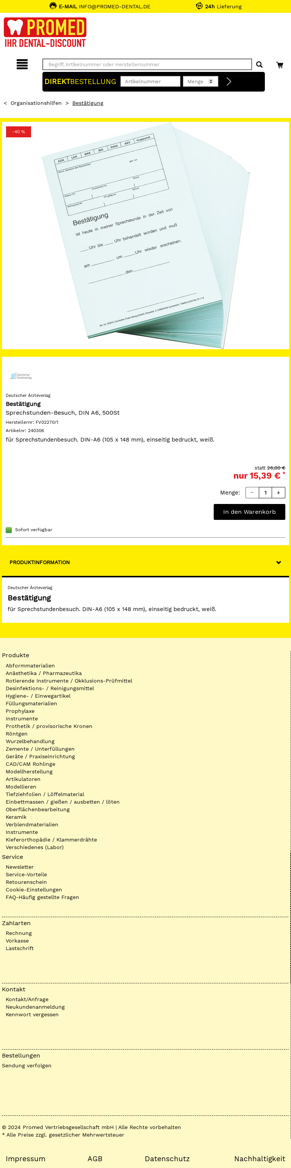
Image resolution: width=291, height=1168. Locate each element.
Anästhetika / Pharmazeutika (44, 673)
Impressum (25, 1159)
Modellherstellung (29, 771)
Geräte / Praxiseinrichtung (40, 756)
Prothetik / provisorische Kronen (49, 726)
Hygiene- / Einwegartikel (38, 696)
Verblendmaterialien (32, 824)
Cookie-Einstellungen (34, 889)
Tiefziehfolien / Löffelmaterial (45, 794)
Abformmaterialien (30, 666)
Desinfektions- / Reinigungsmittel (50, 688)
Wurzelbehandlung (30, 741)
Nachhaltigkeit (259, 1159)
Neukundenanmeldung (35, 1007)
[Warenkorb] (280, 63)
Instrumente (22, 718)
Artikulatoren (23, 779)
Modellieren (21, 787)
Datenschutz (167, 1159)
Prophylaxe (20, 711)
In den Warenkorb (249, 511)
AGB (95, 1159)
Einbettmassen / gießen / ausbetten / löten (63, 802)
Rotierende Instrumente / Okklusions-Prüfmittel (69, 681)
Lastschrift (20, 948)
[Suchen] (259, 64)
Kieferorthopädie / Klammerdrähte (51, 840)
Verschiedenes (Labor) (35, 847)
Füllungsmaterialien (31, 703)
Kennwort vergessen (32, 1014)
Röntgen (17, 734)
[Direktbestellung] (229, 82)
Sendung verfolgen (27, 1065)
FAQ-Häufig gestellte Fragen (42, 897)
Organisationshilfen (36, 103)
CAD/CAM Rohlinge (30, 764)
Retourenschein (26, 882)
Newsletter (20, 867)
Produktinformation (39, 562)
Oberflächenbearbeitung (38, 809)
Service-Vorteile (26, 874)
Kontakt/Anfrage (27, 999)
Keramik (16, 817)
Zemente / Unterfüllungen (40, 749)
